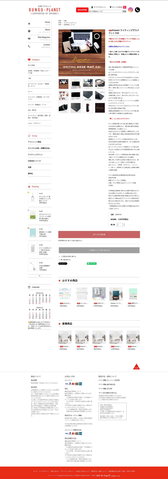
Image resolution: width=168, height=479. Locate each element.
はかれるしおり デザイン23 (71, 303)
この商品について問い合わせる (99, 250)
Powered (105, 475)
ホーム (35, 471)
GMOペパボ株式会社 (75, 475)
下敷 (65, 21)
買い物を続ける (65, 259)
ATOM (133, 471)
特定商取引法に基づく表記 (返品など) (70, 240)
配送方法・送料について (99, 471)
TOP (59, 21)
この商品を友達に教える (68, 256)
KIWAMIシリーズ (69, 25)
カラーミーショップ (53, 475)
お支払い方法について (83, 471)
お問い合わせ (54, 471)
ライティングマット (70, 23)
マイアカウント (44, 471)
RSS (128, 471)
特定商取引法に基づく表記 (116, 471)
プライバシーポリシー (67, 471)
